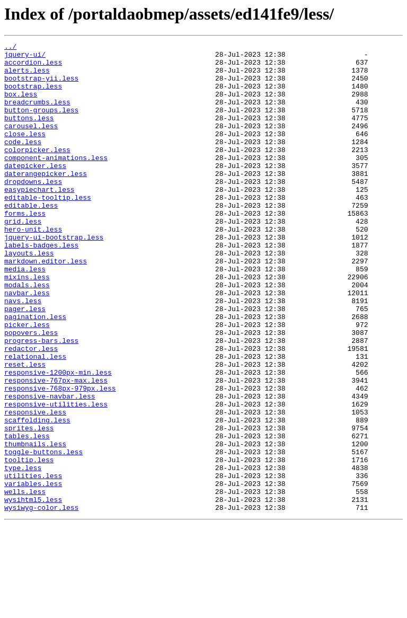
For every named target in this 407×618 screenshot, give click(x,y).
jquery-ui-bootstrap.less (53, 276)
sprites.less (29, 505)
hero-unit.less (33, 267)
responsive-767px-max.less (56, 448)
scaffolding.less (37, 496)
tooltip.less (29, 544)
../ (10, 47)
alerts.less (27, 76)
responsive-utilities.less (56, 477)
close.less (25, 152)
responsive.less (35, 486)
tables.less (27, 515)
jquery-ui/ (25, 57)
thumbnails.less (35, 524)
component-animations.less (56, 181)
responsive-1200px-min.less (58, 439)
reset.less (25, 429)
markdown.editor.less (45, 305)
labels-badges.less (41, 286)
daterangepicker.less (45, 200)
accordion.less (33, 67)
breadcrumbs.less (37, 114)
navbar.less (27, 343)
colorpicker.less (37, 171)
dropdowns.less (33, 210)
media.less (25, 315)
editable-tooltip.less (47, 229)
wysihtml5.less (33, 591)
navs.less (22, 353)
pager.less (25, 362)
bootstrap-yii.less (41, 86)
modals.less (27, 334)
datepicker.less (35, 191)
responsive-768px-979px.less (60, 458)
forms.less (25, 248)
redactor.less (31, 410)
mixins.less (27, 324)
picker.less (27, 381)
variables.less (33, 572)
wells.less (25, 582)
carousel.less (31, 143)
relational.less (35, 420)
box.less (20, 105)
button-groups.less (41, 124)
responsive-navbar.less (49, 467)
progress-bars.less (41, 400)
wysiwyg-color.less (41, 601)
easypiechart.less (39, 219)
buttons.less (29, 133)
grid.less (22, 257)
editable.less (31, 238)
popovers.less (31, 391)
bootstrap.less (33, 95)
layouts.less (29, 296)
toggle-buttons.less (43, 534)
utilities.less (33, 563)
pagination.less (35, 372)
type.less (22, 553)
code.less (22, 162)
